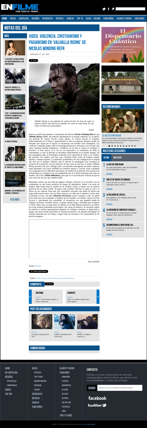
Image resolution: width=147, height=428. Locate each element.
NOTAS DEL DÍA (15, 28)
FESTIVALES (66, 406)
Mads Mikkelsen (68, 278)
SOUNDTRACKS (12, 385)
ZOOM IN (70, 18)
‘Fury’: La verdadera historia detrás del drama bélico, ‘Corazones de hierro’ (15, 113)
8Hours (38, 266)
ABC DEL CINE (66, 402)
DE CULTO (65, 394)
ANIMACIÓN (66, 376)
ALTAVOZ (65, 389)
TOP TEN (8, 394)
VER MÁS (15, 200)
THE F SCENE (38, 376)
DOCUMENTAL (66, 385)
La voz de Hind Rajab (111, 135)
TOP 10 (80, 18)
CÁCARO (96, 18)
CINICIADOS (139, 18)
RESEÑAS (35, 18)
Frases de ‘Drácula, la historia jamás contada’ (15, 86)
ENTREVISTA (47, 18)
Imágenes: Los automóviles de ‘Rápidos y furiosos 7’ (15, 189)
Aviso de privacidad (88, 424)
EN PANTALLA (11, 381)
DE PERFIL (65, 398)
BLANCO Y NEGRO (124, 18)
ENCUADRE (37, 385)
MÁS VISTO (117, 157)
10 (135, 146)
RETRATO (59, 18)
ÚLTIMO (106, 157)
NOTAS (13, 18)
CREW (64, 411)
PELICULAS (37, 372)
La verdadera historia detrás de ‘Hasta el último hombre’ (15, 164)
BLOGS (88, 18)
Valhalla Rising (40, 278)
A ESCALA (65, 381)
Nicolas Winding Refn (54, 278)
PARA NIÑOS (108, 18)
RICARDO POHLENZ (40, 381)
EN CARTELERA (11, 372)
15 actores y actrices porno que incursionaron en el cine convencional (15, 59)
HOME (4, 18)
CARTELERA (24, 18)
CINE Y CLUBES (66, 415)
